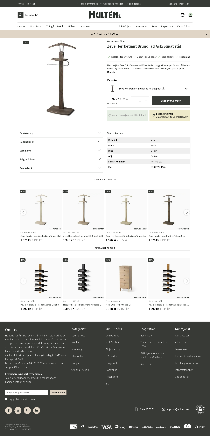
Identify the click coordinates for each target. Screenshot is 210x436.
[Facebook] (8, 410)
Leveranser (181, 349)
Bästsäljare (146, 335)
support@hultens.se (16, 367)
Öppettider (184, 3)
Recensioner (112, 376)
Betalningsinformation (187, 363)
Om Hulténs (112, 335)
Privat (21, 3)
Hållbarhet (112, 356)
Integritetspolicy (184, 369)
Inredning (76, 349)
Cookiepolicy (182, 376)
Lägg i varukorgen (171, 100)
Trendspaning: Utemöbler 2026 (154, 344)
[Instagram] (17, 410)
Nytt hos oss (78, 335)
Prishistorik (112, 103)
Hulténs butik (113, 342)
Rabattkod (111, 369)
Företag (31, 3)
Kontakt (172, 3)
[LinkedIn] (36, 410)
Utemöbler (77, 356)
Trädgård (76, 363)
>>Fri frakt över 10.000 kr (104, 34)
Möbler (75, 342)
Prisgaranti (111, 363)
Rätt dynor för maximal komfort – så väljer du (152, 355)
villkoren (30, 399)
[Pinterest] (27, 410)
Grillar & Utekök (80, 369)
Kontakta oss (182, 335)
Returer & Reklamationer (188, 356)
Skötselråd (146, 364)
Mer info (111, 72)
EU (107, 383)
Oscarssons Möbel (116, 41)
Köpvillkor (180, 342)
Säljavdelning (113, 349)
